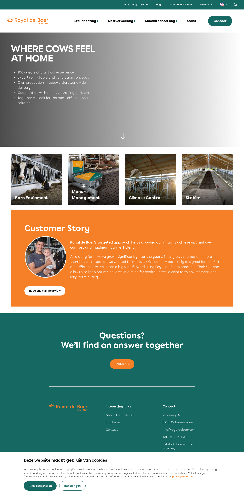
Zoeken (235, 4)
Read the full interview (45, 290)
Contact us (122, 364)
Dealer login (206, 4)
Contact (220, 21)
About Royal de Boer (180, 4)
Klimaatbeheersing (160, 21)
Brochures (113, 422)
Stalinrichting (85, 21)
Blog (158, 4)
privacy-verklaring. (183, 476)
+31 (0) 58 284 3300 (177, 437)
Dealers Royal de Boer (136, 4)
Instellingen (72, 485)
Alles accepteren (40, 485)
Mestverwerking (120, 21)
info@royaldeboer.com (179, 430)
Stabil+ (192, 21)
